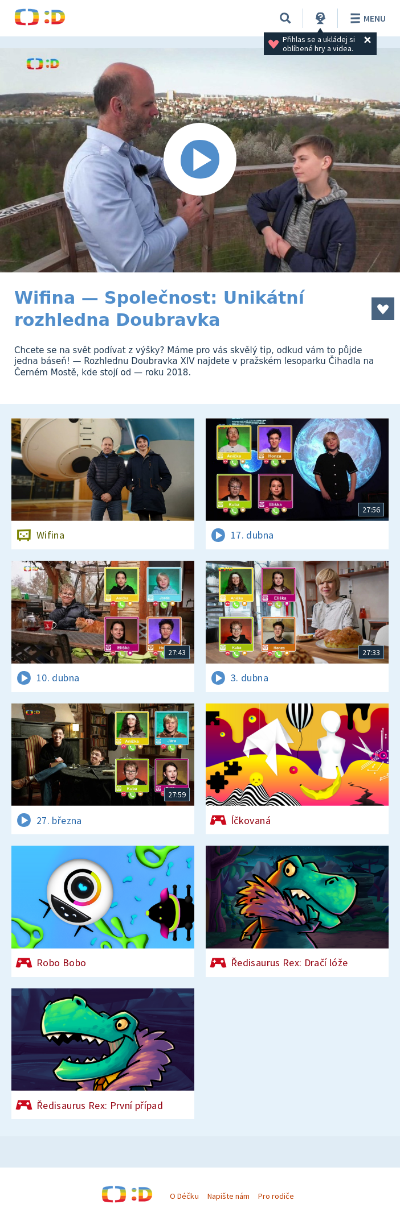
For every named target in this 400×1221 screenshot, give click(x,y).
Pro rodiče (276, 1196)
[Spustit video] (200, 160)
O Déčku (184, 1196)
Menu (366, 18)
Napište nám (228, 1196)
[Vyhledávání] (285, 18)
